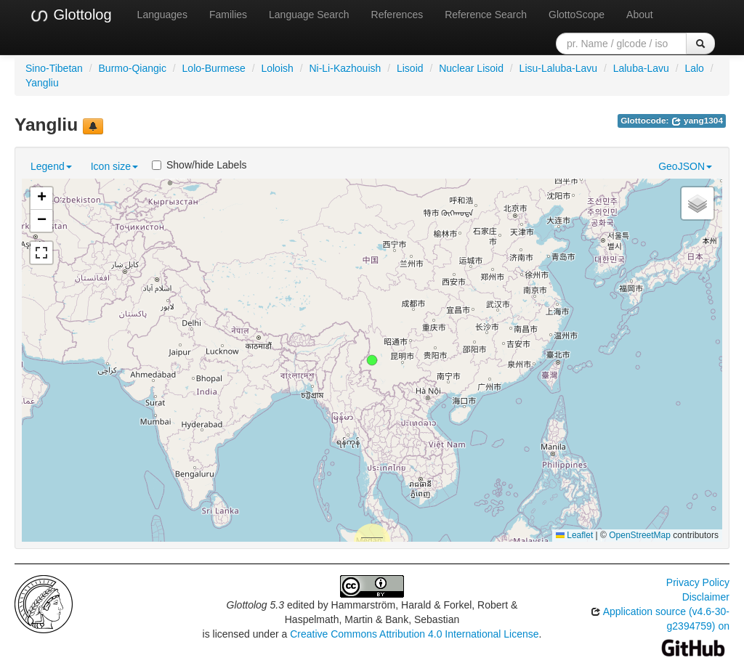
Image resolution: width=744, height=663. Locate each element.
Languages (162, 14)
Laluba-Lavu (641, 68)
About (639, 14)
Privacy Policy (697, 582)
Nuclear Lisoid (471, 68)
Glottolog (70, 15)
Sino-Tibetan (54, 68)
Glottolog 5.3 (255, 605)
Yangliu (42, 83)
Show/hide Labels (199, 165)
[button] (372, 360)
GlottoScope (576, 14)
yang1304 (697, 120)
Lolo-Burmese (214, 68)
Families (228, 14)
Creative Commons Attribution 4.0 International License (414, 634)
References (397, 14)
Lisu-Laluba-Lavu (558, 68)
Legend (51, 166)
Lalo (693, 68)
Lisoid (410, 68)
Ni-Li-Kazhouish (345, 68)
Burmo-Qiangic (132, 68)
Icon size (114, 166)
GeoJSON (685, 166)
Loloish (277, 68)
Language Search (309, 14)
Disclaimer (705, 597)
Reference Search (486, 14)
